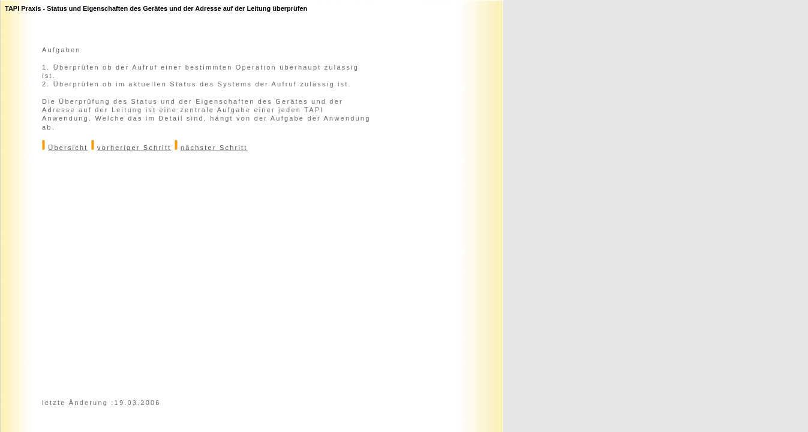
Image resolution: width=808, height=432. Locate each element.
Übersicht (68, 147)
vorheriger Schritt (134, 147)
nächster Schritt (214, 147)
